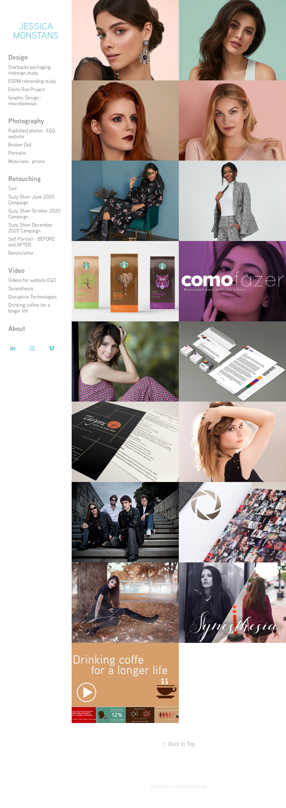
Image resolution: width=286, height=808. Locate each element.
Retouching (24, 178)
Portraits (17, 153)
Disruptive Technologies (32, 297)
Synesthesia (20, 288)
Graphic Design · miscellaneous (24, 100)
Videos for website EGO (32, 280)
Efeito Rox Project (26, 89)
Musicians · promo (26, 161)
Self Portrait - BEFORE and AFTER (31, 242)
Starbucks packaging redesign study (29, 70)
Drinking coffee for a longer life (29, 308)
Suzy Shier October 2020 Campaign (34, 214)
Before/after (21, 253)
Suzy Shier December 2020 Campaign (30, 228)
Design (18, 57)
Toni (12, 188)
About (16, 328)
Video (16, 270)
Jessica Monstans (35, 30)
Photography (26, 120)
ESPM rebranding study (32, 81)
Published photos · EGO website (31, 133)
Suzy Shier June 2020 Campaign (31, 200)
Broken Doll (19, 145)
